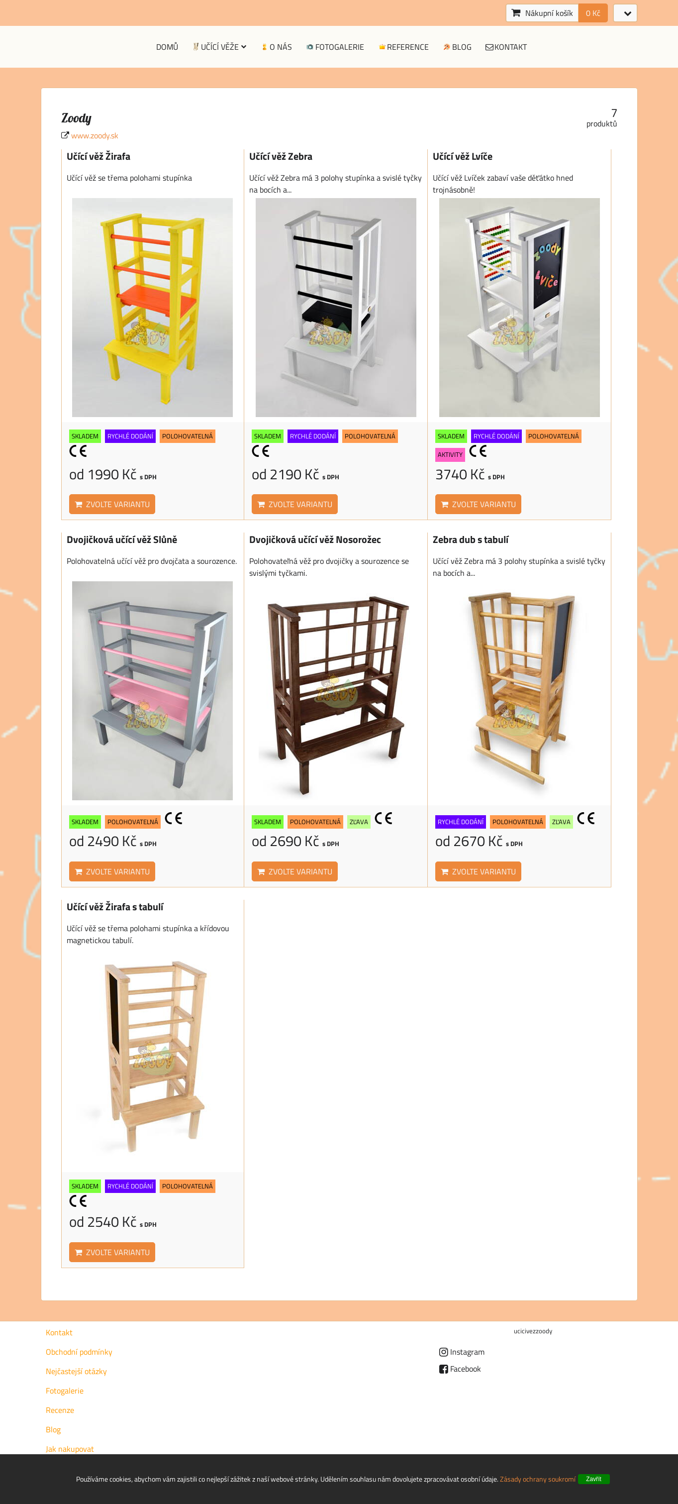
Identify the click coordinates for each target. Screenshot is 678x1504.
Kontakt (505, 47)
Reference (403, 47)
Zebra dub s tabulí (470, 539)
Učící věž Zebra (280, 156)
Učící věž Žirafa (98, 156)
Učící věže (219, 47)
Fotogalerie (334, 47)
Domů (167, 47)
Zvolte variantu (112, 504)
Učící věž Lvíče (462, 156)
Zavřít (593, 1479)
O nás (275, 47)
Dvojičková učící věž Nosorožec (315, 539)
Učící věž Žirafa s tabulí (115, 906)
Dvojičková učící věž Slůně (122, 539)
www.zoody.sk (94, 135)
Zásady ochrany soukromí (538, 1479)
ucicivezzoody (533, 1331)
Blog (457, 47)
